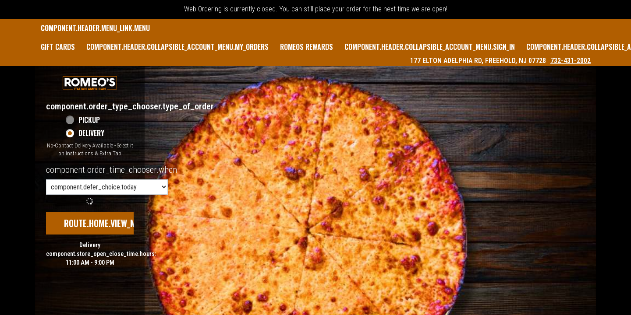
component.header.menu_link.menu (95, 28)
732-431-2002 (570, 60)
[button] (90, 83)
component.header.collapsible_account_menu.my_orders (177, 47)
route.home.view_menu (107, 223)
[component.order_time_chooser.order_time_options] (107, 187)
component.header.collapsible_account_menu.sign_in (429, 47)
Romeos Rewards (306, 47)
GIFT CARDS (58, 47)
